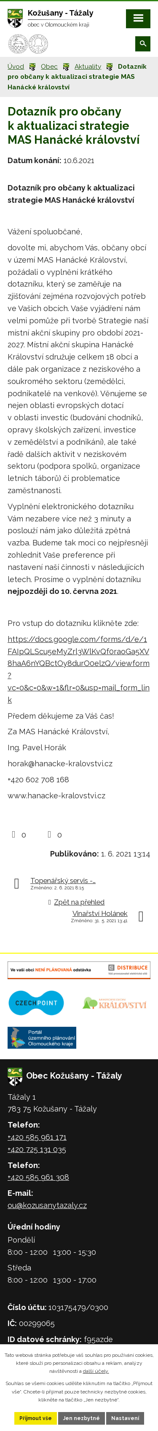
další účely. (96, 1371)
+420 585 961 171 (37, 1137)
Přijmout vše (35, 1418)
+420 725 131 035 (37, 1149)
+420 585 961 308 (38, 1177)
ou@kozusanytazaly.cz (47, 1205)
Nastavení (125, 1418)
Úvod (16, 66)
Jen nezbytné (81, 1418)
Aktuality (88, 66)
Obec (49, 66)
